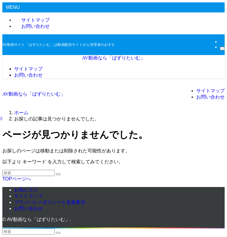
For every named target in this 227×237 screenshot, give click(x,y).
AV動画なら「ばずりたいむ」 (113, 57)
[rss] (221, 41)
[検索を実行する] (58, 174)
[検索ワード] (28, 173)
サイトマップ (28, 196)
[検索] (222, 48)
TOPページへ (16, 178)
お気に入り (26, 189)
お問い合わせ (35, 26)
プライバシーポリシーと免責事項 (49, 202)
